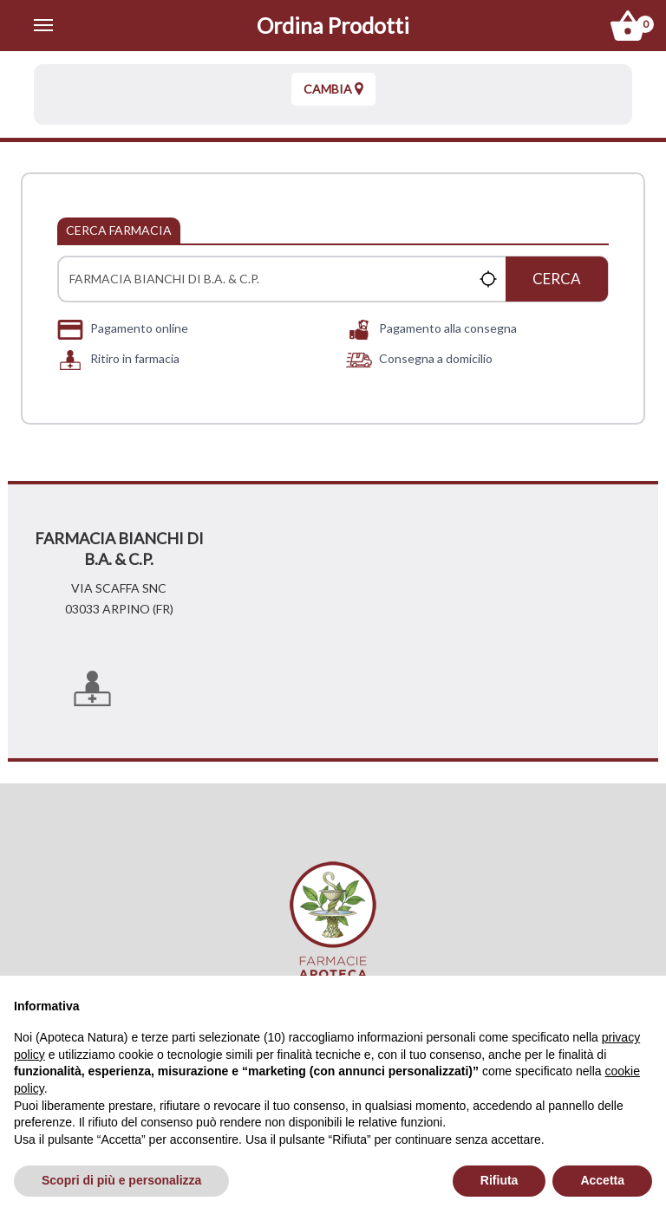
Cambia (333, 88)
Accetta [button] (602, 1180)
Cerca (556, 278)
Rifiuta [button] (499, 1180)
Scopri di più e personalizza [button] (121, 1180)
